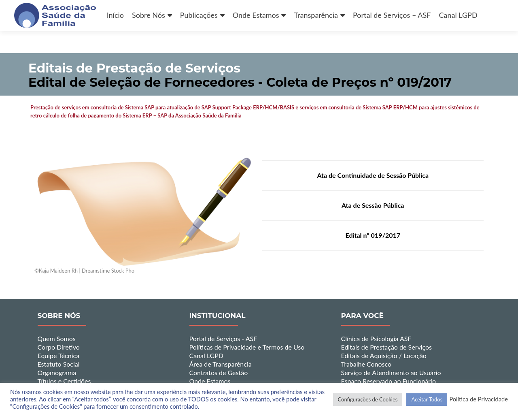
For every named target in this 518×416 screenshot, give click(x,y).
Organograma (57, 372)
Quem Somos (57, 338)
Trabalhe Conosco (366, 364)
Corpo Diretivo (59, 347)
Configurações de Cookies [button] (368, 399)
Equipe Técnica (59, 355)
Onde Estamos (256, 15)
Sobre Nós (148, 15)
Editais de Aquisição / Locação (384, 355)
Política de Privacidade (478, 399)
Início (115, 15)
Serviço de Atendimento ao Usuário (391, 372)
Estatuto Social (59, 364)
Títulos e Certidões (64, 381)
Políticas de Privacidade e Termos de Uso (247, 347)
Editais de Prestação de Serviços (386, 347)
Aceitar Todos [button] (426, 399)
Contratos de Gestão (218, 372)
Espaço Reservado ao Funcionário (388, 381)
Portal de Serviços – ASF (392, 15)
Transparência (316, 15)
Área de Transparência (220, 364)
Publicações (199, 15)
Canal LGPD (458, 15)
